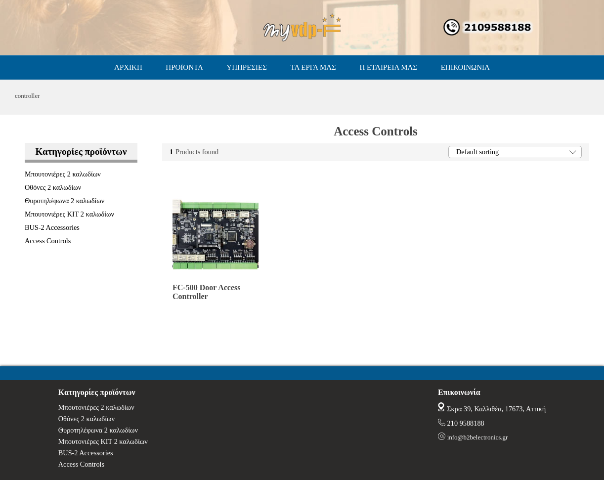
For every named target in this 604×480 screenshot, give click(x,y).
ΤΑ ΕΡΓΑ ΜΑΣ (313, 67)
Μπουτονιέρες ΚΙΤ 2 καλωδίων (69, 214)
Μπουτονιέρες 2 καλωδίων (63, 174)
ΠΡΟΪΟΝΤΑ (184, 67)
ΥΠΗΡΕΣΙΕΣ (246, 67)
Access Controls (48, 241)
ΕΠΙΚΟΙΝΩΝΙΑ (465, 67)
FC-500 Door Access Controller (206, 292)
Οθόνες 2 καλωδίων (53, 187)
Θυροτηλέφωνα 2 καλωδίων (64, 201)
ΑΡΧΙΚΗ (128, 67)
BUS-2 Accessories (52, 227)
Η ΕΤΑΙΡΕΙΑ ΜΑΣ (388, 67)
